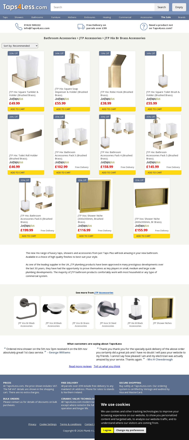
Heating (107, 18)
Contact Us (91, 425)
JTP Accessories (103, 294)
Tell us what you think (107, 368)
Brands (181, 18)
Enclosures (89, 18)
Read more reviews (80, 368)
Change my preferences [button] (130, 430)
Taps (5, 18)
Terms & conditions (70, 425)
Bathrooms (37, 18)
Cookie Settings (48, 425)
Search (161, 8)
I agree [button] (107, 430)
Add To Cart (18, 110)
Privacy (32, 425)
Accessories (147, 18)
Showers (19, 18)
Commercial (125, 18)
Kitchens (72, 18)
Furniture (55, 18)
